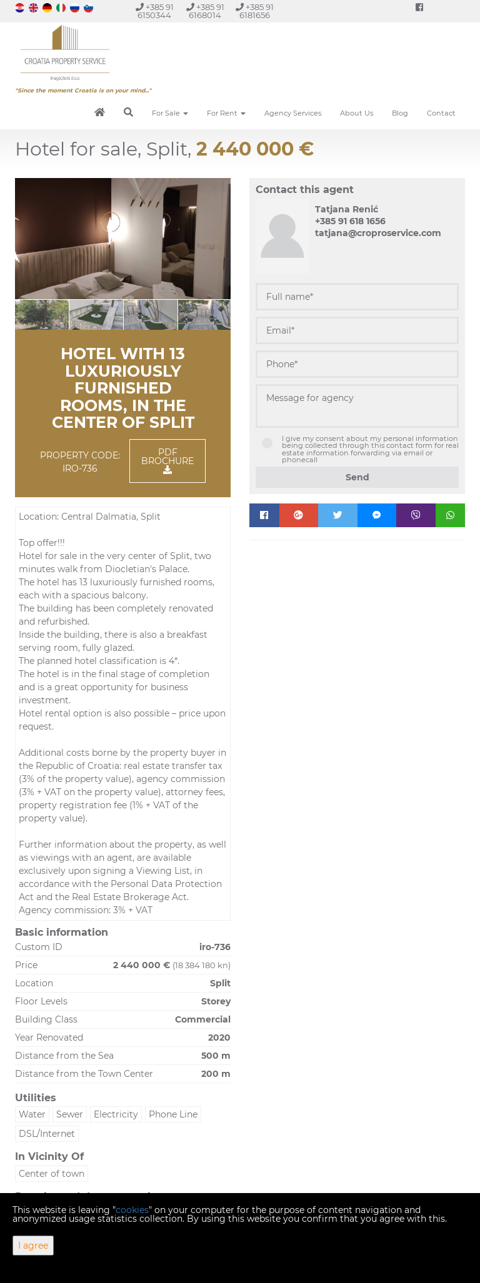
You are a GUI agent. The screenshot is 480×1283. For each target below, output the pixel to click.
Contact (441, 113)
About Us (356, 113)
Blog (400, 113)
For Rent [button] (226, 113)
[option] (42, 314)
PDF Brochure (167, 460)
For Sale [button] (170, 113)
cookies (132, 1210)
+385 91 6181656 (255, 11)
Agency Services (292, 113)
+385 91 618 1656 (350, 221)
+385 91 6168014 (205, 11)
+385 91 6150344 (155, 11)
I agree (33, 1245)
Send (357, 477)
